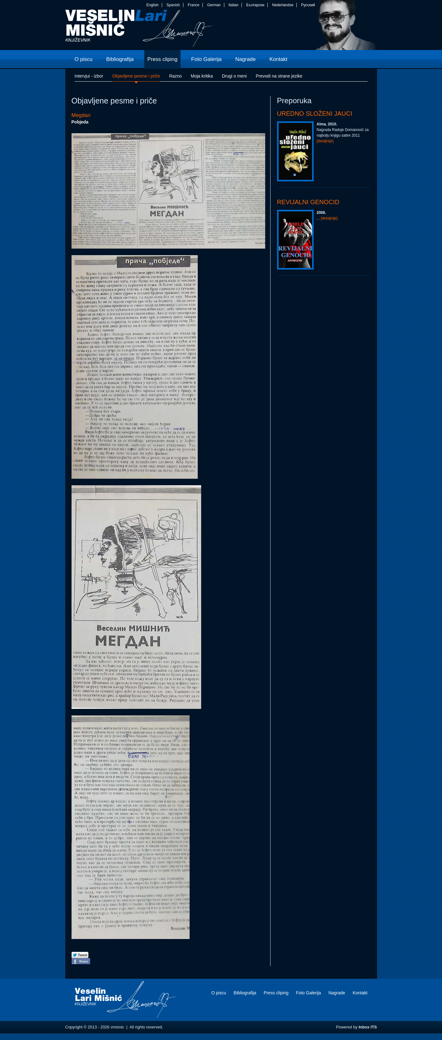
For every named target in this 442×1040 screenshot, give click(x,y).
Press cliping (276, 992)
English (152, 5)
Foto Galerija (308, 992)
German (214, 5)
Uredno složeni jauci (314, 113)
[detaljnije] (325, 141)
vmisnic (138, 29)
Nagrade (336, 992)
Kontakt (360, 992)
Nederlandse (282, 5)
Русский (308, 5)
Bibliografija (245, 992)
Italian (233, 5)
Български (255, 5)
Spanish (173, 5)
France (193, 5)
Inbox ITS (368, 1027)
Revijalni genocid (308, 202)
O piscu (218, 992)
